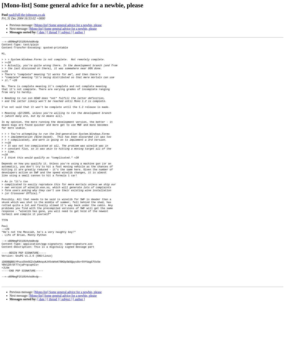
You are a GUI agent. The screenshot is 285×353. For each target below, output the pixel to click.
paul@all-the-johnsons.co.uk (27, 14)
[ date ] (41, 32)
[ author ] (79, 32)
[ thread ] (53, 32)
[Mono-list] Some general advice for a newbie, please (68, 25)
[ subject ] (66, 32)
